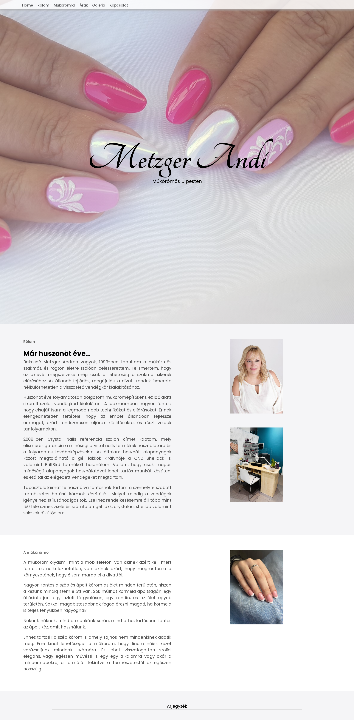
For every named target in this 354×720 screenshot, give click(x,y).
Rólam (43, 5)
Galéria (98, 5)
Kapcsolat (119, 5)
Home (27, 5)
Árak (84, 5)
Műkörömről (64, 5)
